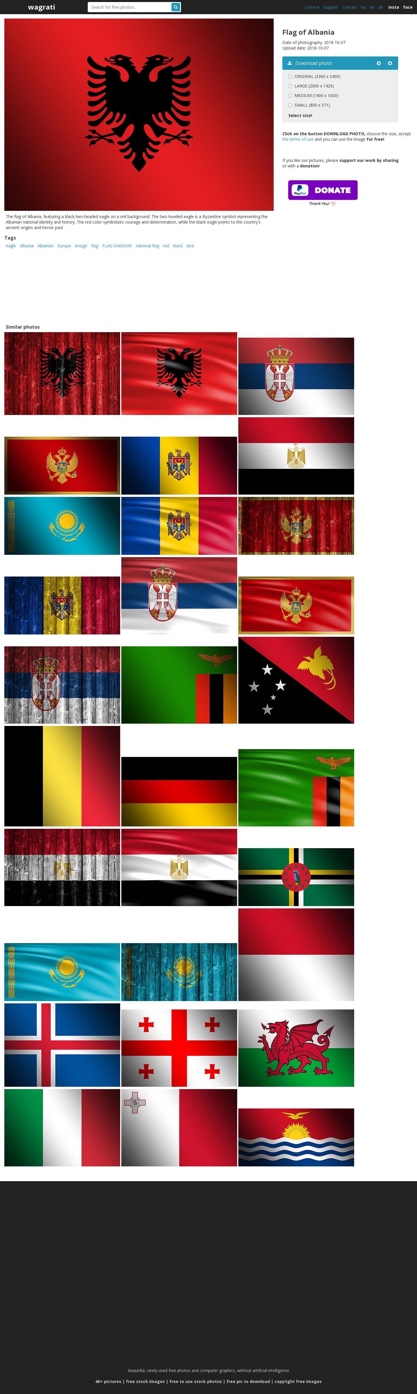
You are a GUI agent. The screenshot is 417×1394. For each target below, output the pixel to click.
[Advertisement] (331, 273)
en (372, 7)
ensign (81, 245)
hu (363, 7)
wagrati (41, 7)
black (178, 245)
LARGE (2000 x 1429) (314, 86)
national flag (147, 245)
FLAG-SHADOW (117, 245)
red (166, 245)
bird (190, 245)
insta (393, 7)
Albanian (46, 245)
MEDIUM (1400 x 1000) (316, 95)
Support (330, 7)
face (408, 7)
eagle (11, 245)
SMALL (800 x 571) (312, 105)
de (380, 7)
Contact (349, 7)
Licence (312, 7)
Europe (64, 245)
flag (94, 245)
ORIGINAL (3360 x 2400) (317, 76)
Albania (27, 245)
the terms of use (298, 139)
